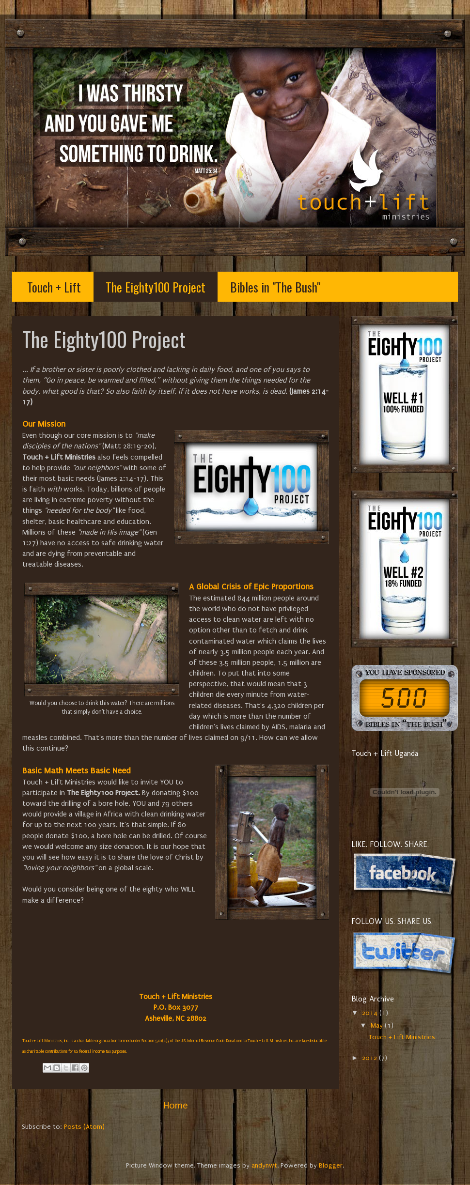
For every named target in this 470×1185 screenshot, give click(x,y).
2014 (370, 1013)
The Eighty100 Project (155, 287)
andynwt (264, 1166)
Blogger (331, 1166)
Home (176, 1105)
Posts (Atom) (84, 1127)
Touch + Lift (54, 287)
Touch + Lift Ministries (402, 1037)
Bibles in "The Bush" (275, 287)
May (378, 1026)
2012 (370, 1058)
